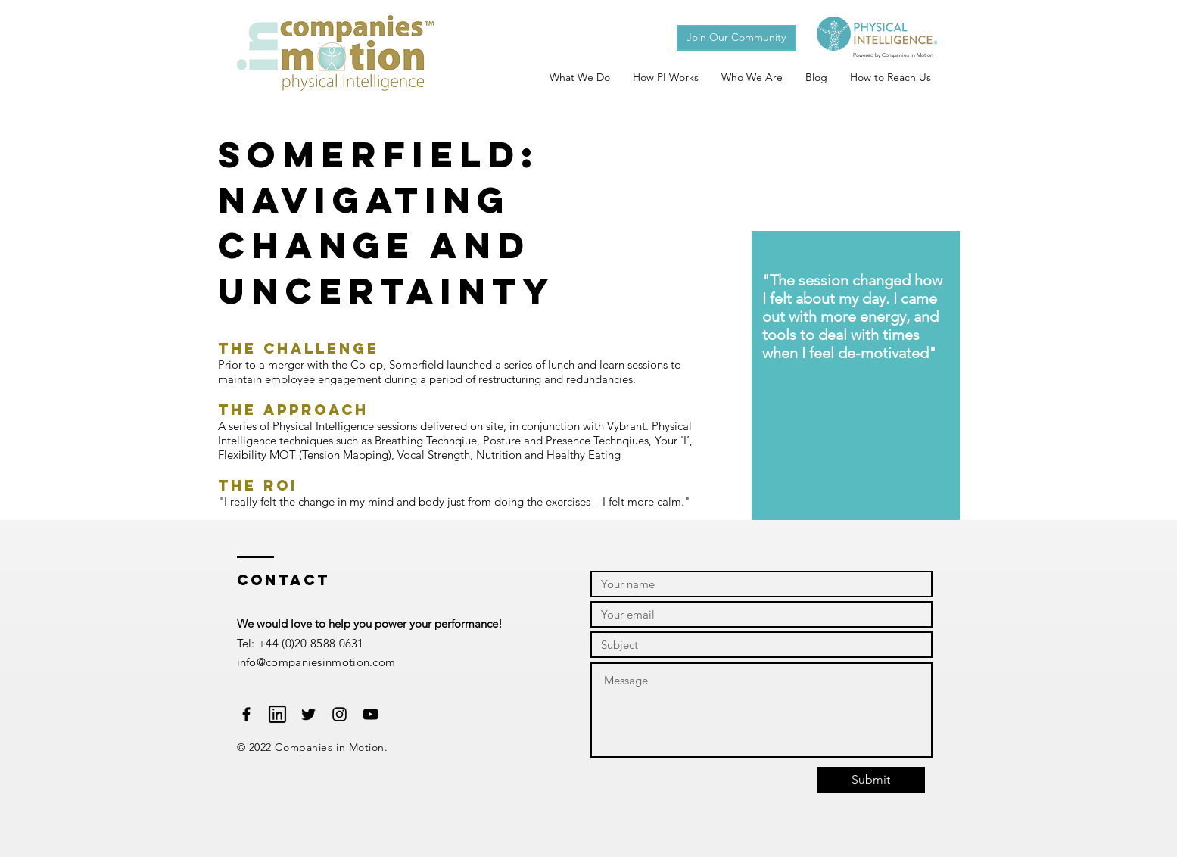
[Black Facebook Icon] (246, 714)
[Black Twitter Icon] (308, 714)
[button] (736, 38)
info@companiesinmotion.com (316, 662)
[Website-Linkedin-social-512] (277, 714)
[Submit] (871, 780)
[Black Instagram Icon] (339, 714)
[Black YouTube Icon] (370, 714)
